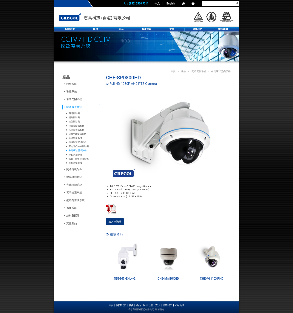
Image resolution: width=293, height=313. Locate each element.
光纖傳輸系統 (74, 184)
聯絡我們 (197, 29)
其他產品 (71, 223)
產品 (121, 29)
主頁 (173, 71)
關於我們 (70, 29)
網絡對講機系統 (75, 200)
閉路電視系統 (199, 71)
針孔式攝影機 (75, 154)
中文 (157, 3)
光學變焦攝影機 (76, 130)
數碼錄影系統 (74, 176)
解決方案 (146, 29)
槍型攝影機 (74, 121)
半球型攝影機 (75, 138)
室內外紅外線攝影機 (79, 146)
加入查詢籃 (114, 221)
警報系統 (71, 91)
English (170, 3)
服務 (95, 29)
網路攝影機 (74, 117)
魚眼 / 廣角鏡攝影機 (79, 159)
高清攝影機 (74, 113)
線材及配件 (72, 215)
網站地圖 (223, 29)
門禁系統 (71, 83)
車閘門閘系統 (74, 99)
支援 (171, 29)
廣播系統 (71, 207)
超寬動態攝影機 (76, 126)
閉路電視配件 (74, 169)
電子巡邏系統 (74, 192)
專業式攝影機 (75, 163)
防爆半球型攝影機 (78, 142)
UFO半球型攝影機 (77, 134)
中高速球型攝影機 (221, 71)
